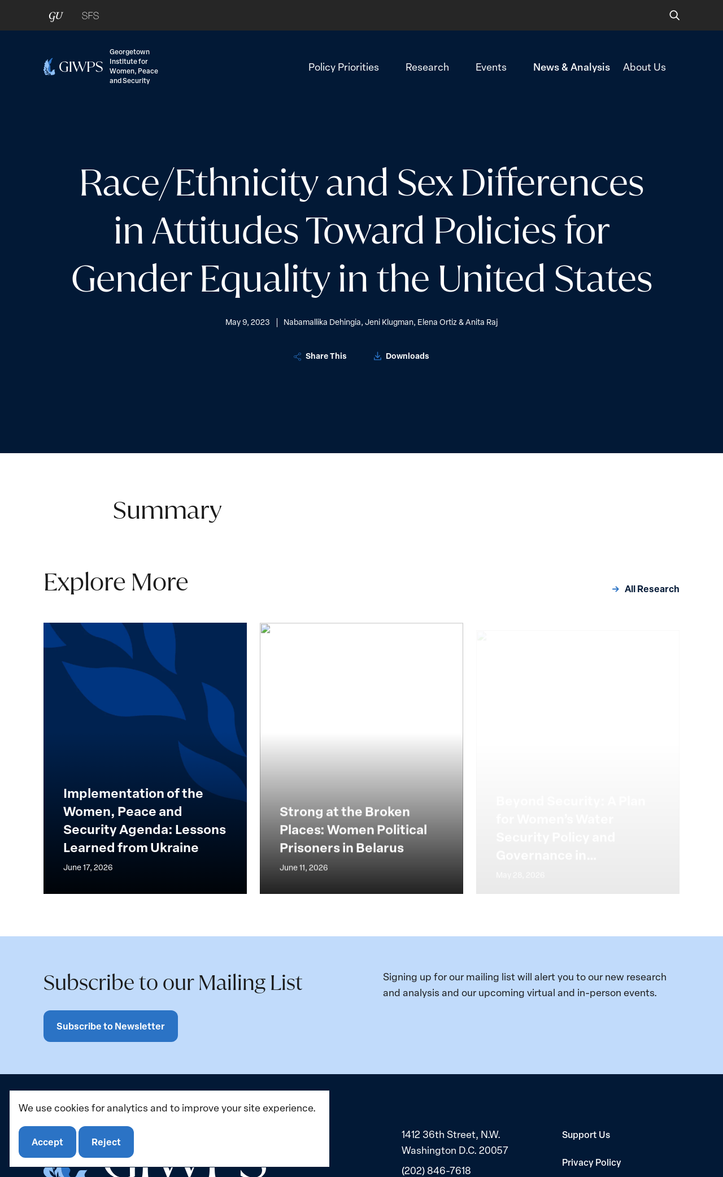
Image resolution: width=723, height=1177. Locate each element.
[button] (667, 15)
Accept (47, 1141)
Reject (106, 1141)
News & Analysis (571, 66)
